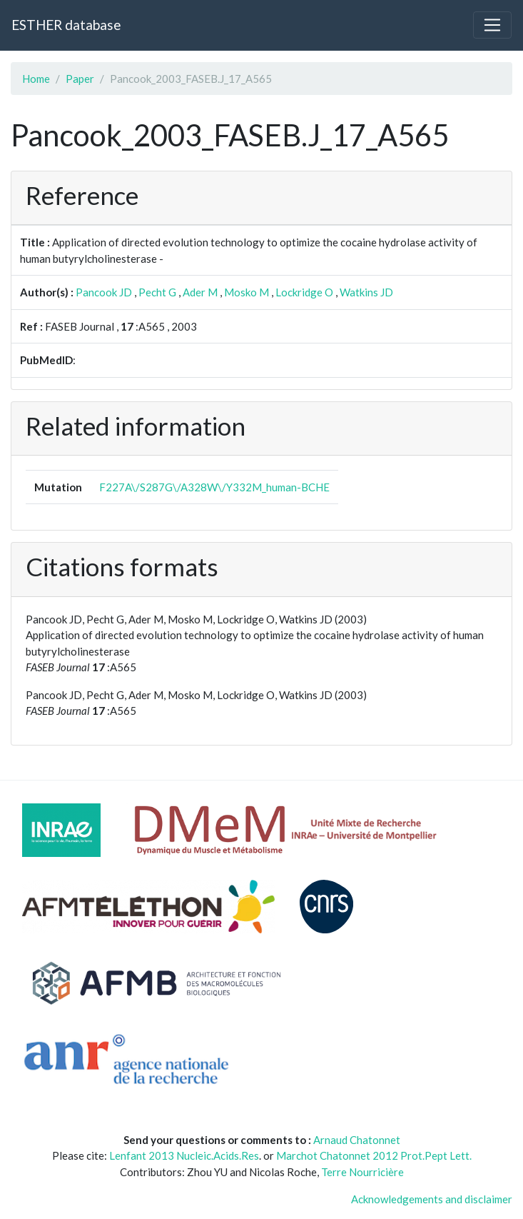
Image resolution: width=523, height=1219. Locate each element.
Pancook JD (104, 292)
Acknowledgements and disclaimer (431, 1199)
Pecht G (157, 292)
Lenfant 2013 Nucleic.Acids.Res (184, 1155)
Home (36, 78)
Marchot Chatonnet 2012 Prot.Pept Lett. (374, 1155)
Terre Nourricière (362, 1171)
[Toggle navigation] (492, 25)
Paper (80, 78)
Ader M (200, 292)
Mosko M (246, 292)
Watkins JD (366, 292)
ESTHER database (66, 24)
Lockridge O (304, 292)
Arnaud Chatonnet (356, 1139)
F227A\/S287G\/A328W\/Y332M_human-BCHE (214, 487)
